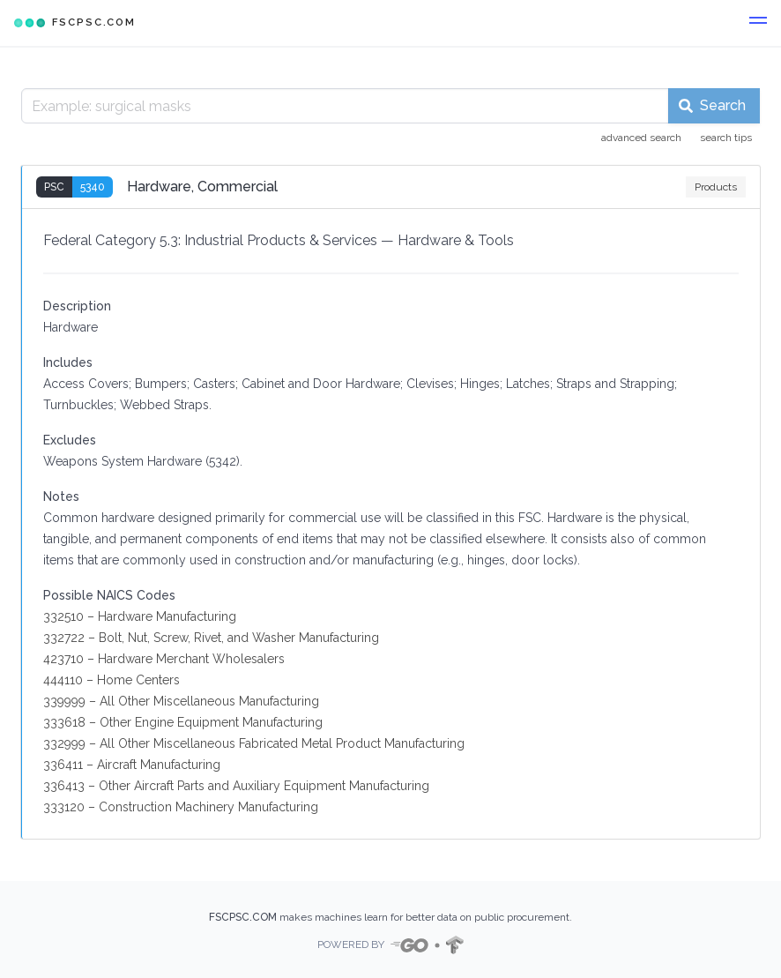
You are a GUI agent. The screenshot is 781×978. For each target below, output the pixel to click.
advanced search (641, 137)
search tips (726, 137)
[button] (758, 23)
